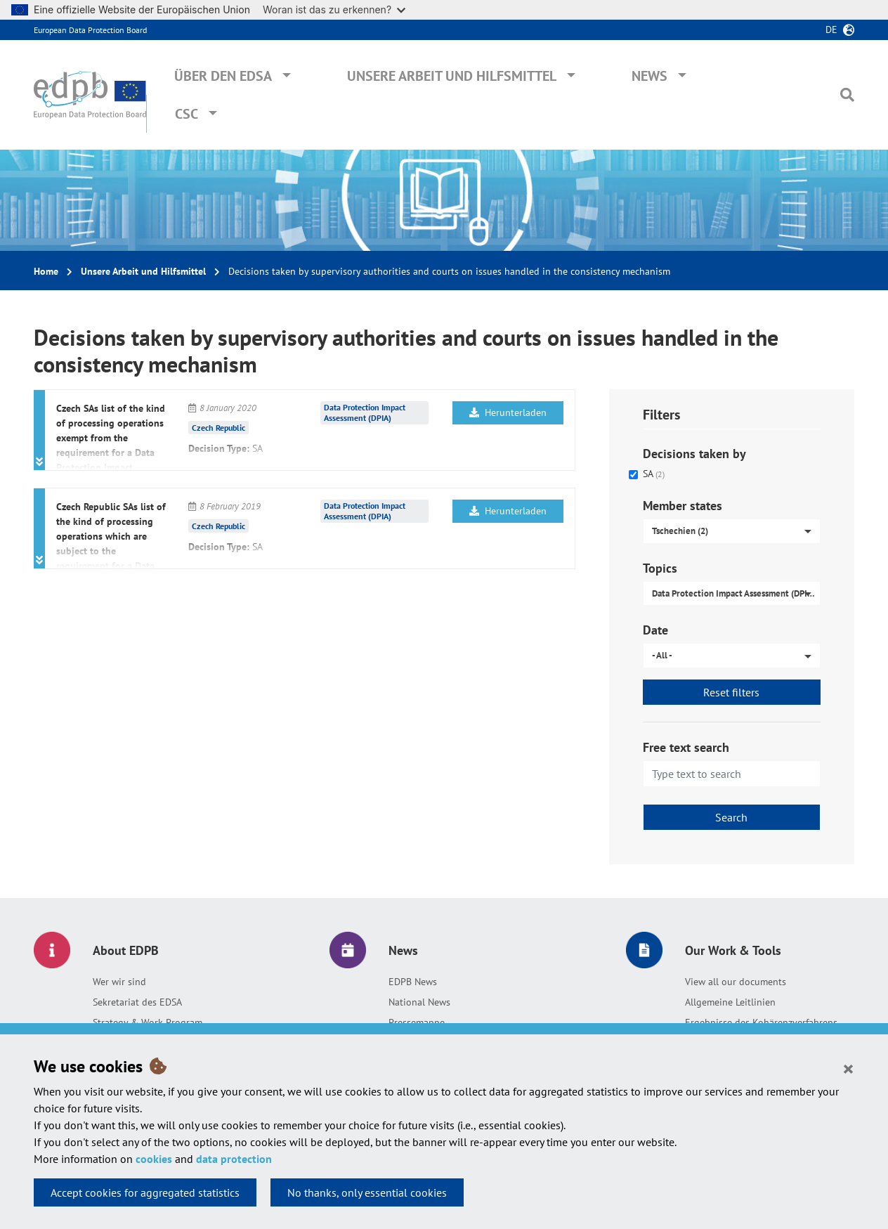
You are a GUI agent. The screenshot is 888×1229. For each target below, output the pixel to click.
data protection (234, 1159)
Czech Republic (218, 427)
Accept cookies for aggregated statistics (145, 1192)
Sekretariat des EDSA (137, 1002)
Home (46, 271)
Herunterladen (508, 412)
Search (731, 817)
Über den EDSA (223, 76)
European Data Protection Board (90, 30)
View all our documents (735, 981)
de (831, 29)
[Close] (848, 1068)
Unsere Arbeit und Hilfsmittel (451, 76)
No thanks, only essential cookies (367, 1192)
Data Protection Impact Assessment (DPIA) (364, 412)
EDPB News (412, 981)
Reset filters (731, 692)
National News (419, 1002)
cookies (154, 1159)
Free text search (686, 747)
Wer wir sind (119, 981)
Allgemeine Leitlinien (730, 1002)
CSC (186, 114)
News (649, 76)
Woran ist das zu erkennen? (334, 9)
